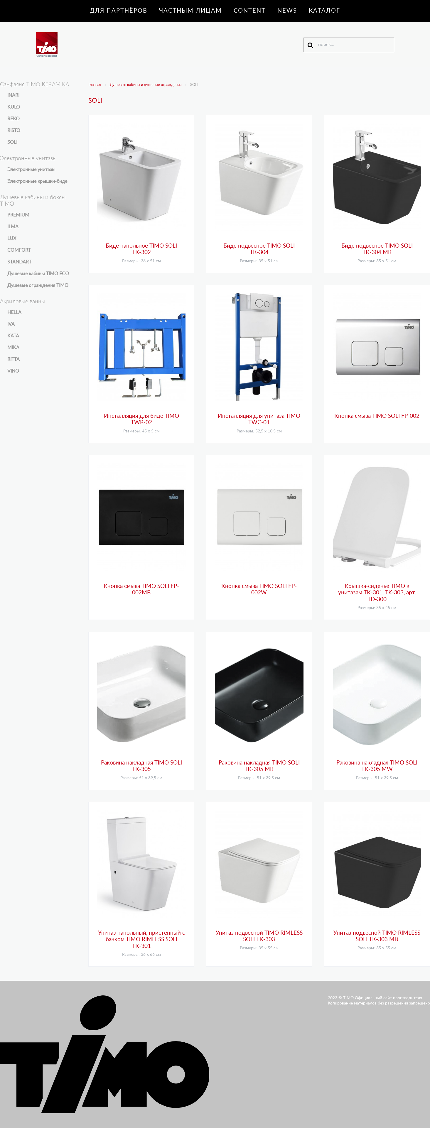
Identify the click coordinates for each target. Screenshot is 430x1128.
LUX (11, 238)
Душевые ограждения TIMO (37, 285)
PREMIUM (18, 215)
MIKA (13, 347)
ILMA (12, 226)
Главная (94, 85)
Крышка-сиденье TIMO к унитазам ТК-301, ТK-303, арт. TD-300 (377, 593)
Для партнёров (118, 11)
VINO (13, 371)
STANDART (19, 262)
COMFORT (19, 250)
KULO (13, 107)
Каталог (324, 11)
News (287, 11)
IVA (11, 324)
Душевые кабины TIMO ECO (38, 273)
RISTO (13, 130)
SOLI (12, 142)
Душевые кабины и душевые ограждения (145, 85)
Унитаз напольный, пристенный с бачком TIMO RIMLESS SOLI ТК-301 (141, 939)
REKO (13, 118)
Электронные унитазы (31, 169)
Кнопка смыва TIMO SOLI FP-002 (376, 416)
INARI (13, 95)
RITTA (13, 359)
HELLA (14, 312)
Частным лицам (190, 11)
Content (250, 11)
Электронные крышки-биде (37, 181)
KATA (13, 336)
